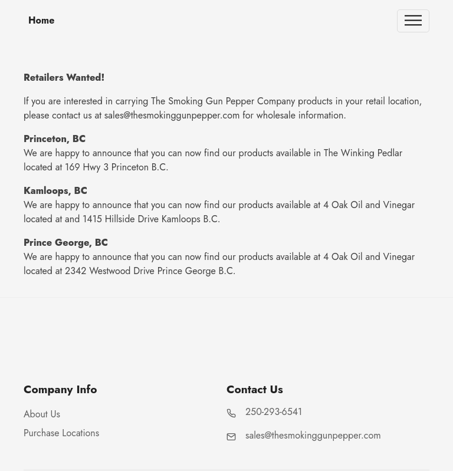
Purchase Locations (61, 433)
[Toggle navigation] (413, 20)
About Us (42, 414)
